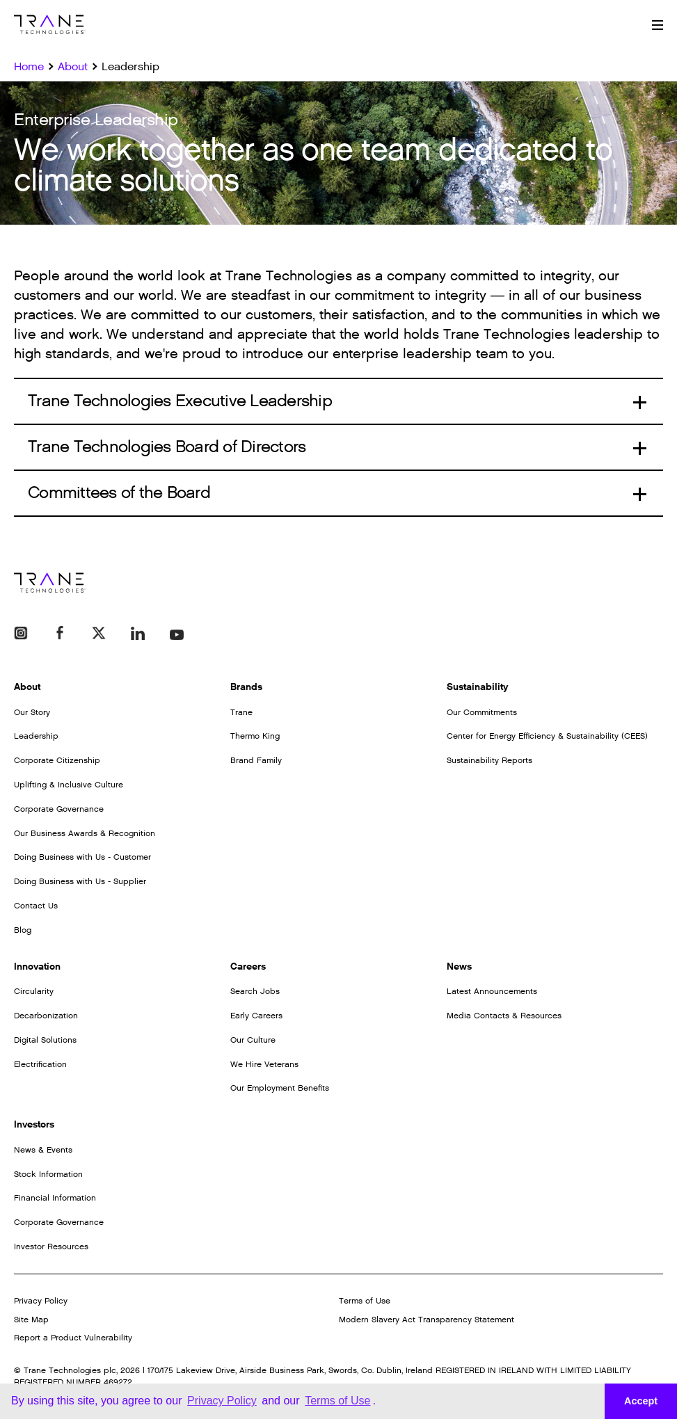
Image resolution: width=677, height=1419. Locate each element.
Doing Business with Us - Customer (82, 857)
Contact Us (36, 905)
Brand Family (256, 760)
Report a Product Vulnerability (73, 1337)
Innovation (37, 966)
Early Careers (256, 1015)
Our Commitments (482, 712)
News (459, 966)
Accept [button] (641, 1400)
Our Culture (253, 1039)
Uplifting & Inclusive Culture (68, 784)
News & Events (43, 1149)
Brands (246, 687)
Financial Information (55, 1197)
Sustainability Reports (489, 760)
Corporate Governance (59, 809)
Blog (22, 930)
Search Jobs (255, 991)
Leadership (36, 735)
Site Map (31, 1319)
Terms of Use (364, 1300)
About (27, 687)
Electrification (40, 1064)
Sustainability (477, 687)
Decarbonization (46, 1015)
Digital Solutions (45, 1039)
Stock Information (48, 1174)
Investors (34, 1124)
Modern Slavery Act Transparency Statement (426, 1319)
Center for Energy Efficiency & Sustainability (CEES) (547, 735)
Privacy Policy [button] (222, 1400)
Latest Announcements (492, 991)
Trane (241, 712)
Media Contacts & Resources (504, 1015)
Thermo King (255, 735)
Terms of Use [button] (337, 1400)
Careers (248, 966)
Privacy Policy (40, 1300)
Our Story (32, 712)
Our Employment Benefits (279, 1087)
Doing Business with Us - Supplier (80, 881)
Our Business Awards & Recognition (84, 833)
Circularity (34, 991)
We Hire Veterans (264, 1064)
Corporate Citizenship (57, 760)
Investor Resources (51, 1246)
